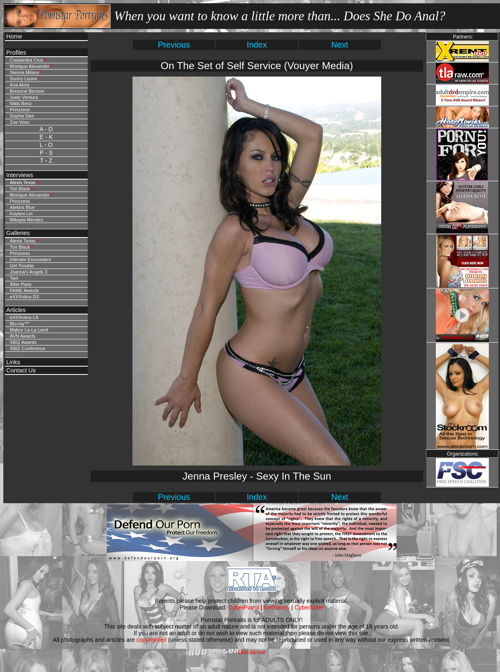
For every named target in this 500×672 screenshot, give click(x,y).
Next (339, 44)
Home (14, 36)
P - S (46, 152)
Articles (16, 310)
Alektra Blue (22, 207)
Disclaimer (251, 652)
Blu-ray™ (19, 323)
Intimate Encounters (30, 259)
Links (13, 362)
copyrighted (151, 639)
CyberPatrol (243, 607)
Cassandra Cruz (26, 60)
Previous (174, 44)
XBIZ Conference (28, 348)
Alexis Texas (23, 182)
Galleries (18, 233)
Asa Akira (19, 84)
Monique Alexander (30, 66)
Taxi (14, 278)
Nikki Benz (21, 103)
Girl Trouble (22, 265)
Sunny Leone (23, 78)
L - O (46, 145)
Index (257, 44)
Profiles (16, 52)
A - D (46, 129)
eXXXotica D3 (24, 296)
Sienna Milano (24, 72)
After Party (21, 284)
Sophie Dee (22, 115)
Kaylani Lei (21, 213)
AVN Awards (23, 336)
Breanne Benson (27, 91)
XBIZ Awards (23, 342)
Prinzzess (20, 109)
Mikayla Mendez (26, 219)
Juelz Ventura (24, 97)
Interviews (19, 175)
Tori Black (20, 188)
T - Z (46, 160)
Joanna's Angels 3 (28, 271)
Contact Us (21, 370)
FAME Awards (24, 290)
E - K (46, 137)
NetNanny (277, 607)
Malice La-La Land (29, 329)
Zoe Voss (19, 122)
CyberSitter (308, 607)
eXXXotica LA (24, 317)
